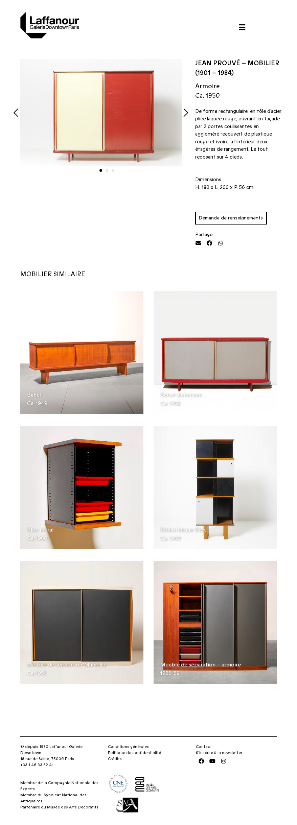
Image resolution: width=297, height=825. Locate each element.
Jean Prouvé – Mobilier (237, 63)
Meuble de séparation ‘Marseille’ (67, 664)
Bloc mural (40, 530)
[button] (242, 27)
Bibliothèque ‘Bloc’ (183, 530)
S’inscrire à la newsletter (219, 753)
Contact (204, 747)
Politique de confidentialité (134, 753)
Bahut (34, 395)
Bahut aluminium (181, 395)
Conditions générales (128, 747)
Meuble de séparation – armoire (200, 664)
